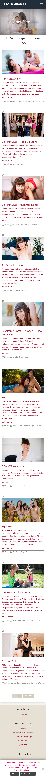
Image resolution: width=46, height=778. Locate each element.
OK (13, 774)
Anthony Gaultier (29, 101)
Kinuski (23, 683)
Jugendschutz (23, 745)
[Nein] (43, 769)
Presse (23, 729)
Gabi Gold (15, 164)
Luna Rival (23, 164)
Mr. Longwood (33, 224)
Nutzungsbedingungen (23, 737)
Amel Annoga (17, 426)
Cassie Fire (39, 101)
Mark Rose (38, 683)
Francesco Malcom (36, 552)
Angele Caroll (17, 101)
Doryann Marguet (29, 426)
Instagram (22, 714)
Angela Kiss (25, 552)
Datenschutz (22, 741)
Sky (23, 759)
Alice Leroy (16, 552)
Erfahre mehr (26, 774)
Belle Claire (16, 620)
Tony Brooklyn (35, 620)
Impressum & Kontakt (23, 733)
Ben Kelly (15, 486)
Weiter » (28, 696)
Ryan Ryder (25, 290)
